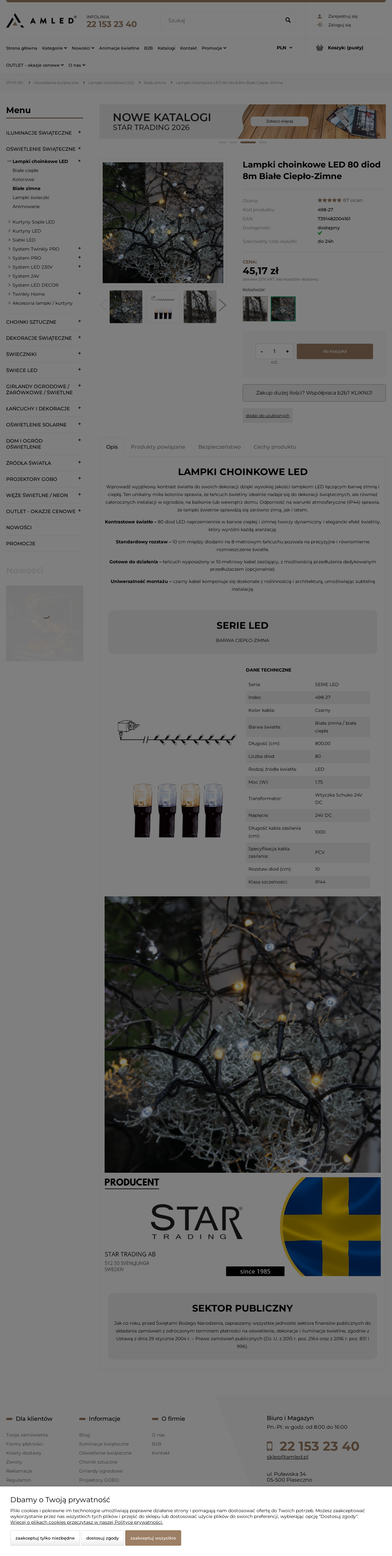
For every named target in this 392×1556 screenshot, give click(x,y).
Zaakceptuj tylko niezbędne (45, 1538)
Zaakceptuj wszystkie (153, 1538)
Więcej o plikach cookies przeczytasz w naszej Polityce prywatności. (86, 1522)
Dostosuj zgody (102, 1538)
